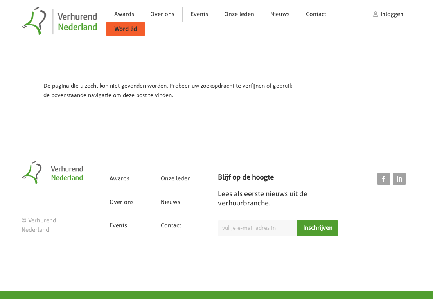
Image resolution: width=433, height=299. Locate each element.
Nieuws (280, 14)
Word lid (125, 28)
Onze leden (239, 14)
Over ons (162, 14)
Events (199, 14)
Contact (316, 14)
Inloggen (392, 14)
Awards (124, 14)
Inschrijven (317, 227)
